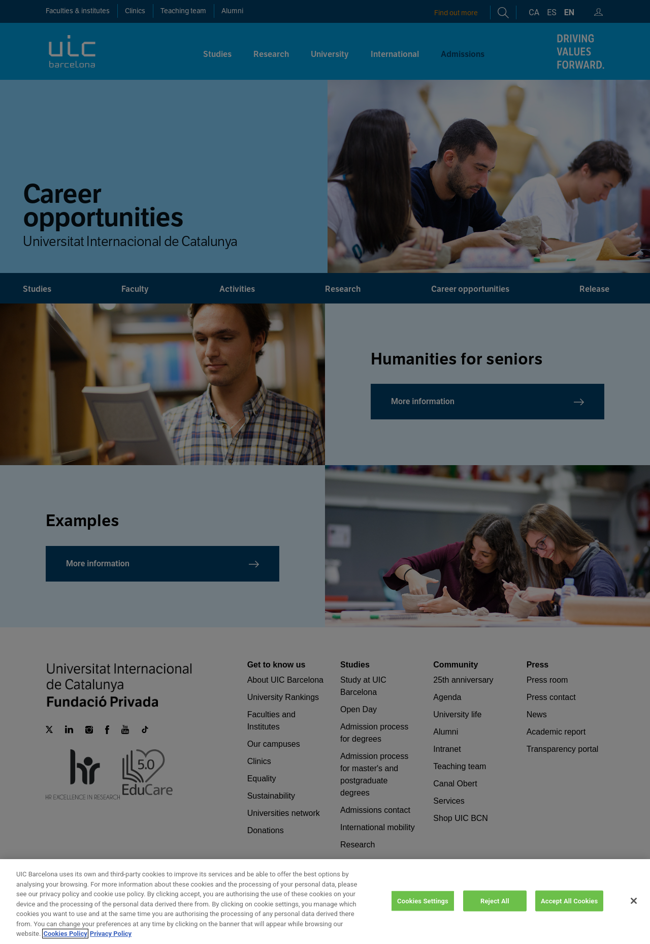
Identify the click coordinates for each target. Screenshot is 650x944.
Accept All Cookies (569, 911)
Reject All (494, 911)
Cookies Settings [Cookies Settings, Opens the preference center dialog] (422, 911)
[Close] (634, 910)
